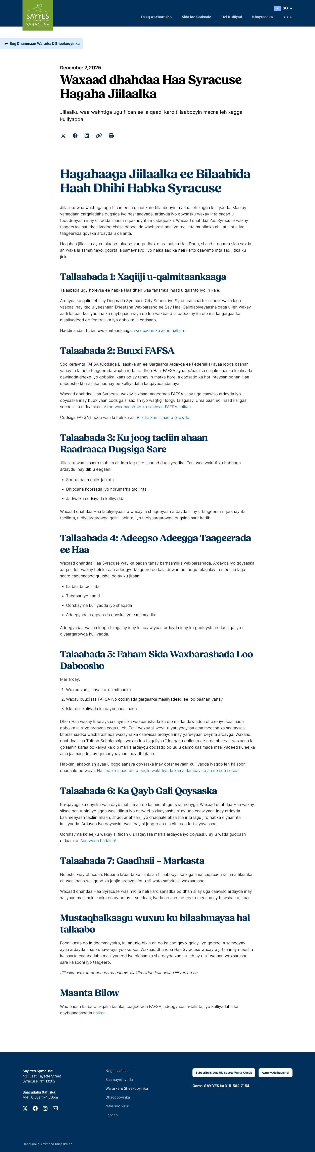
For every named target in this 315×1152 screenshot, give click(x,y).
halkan (99, 1012)
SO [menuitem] (285, 8)
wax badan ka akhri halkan (159, 330)
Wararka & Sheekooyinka (126, 1087)
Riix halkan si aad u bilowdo (163, 417)
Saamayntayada (119, 1079)
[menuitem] (282, 8)
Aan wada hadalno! (98, 840)
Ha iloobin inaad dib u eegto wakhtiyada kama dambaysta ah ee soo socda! (168, 770)
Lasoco (111, 1114)
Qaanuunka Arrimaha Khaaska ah (47, 1143)
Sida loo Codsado (196, 17)
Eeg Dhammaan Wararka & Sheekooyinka (45, 44)
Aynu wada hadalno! (275, 1071)
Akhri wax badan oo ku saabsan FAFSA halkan (147, 406)
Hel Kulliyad (231, 17)
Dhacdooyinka (117, 1096)
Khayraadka (262, 17)
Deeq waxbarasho (156, 17)
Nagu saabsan (117, 1070)
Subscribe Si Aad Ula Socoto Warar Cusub (224, 1071)
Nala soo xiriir (117, 1105)
